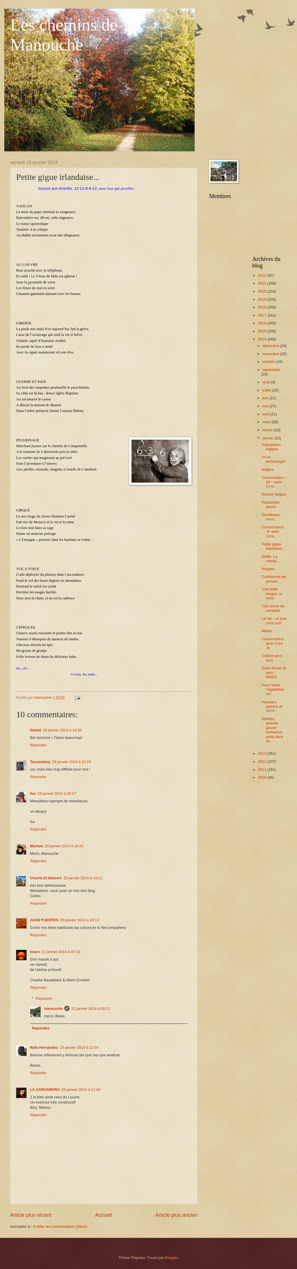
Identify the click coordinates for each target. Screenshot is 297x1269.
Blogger (171, 1257)
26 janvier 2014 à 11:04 (80, 1089)
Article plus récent (30, 1215)
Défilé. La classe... (270, 558)
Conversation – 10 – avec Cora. (274, 482)
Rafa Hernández (44, 1047)
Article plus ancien (176, 1215)
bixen (35, 952)
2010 (262, 777)
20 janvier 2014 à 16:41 (64, 846)
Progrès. (269, 569)
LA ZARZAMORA (45, 1089)
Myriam (36, 846)
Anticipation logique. (271, 447)
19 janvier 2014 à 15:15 (71, 762)
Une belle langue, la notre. (272, 593)
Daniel (35, 730)
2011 (262, 769)
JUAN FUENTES (44, 920)
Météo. (267, 631)
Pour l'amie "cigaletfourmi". (273, 689)
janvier (268, 438)
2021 (262, 283)
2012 (262, 761)
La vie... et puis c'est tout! (274, 620)
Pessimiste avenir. (270, 504)
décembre (271, 346)
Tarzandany (40, 762)
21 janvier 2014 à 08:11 (90, 1008)
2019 (262, 299)
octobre (269, 361)
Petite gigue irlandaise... (273, 546)
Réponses (44, 998)
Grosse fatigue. (274, 494)
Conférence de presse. (274, 579)
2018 (262, 307)
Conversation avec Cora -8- (272, 643)
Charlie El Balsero (46, 878)
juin (265, 398)
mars (267, 422)
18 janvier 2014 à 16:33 (62, 730)
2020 (262, 291)
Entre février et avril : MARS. (274, 672)
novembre (271, 354)
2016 (262, 323)
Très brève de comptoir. (273, 608)
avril (266, 414)
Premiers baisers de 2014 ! (272, 706)
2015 (262, 331)
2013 (262, 753)
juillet (267, 390)
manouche (53, 1008)
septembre (271, 370)
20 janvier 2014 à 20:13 (79, 920)
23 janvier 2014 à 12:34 (79, 1047)
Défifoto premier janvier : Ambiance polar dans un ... (272, 730)
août (266, 382)
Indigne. (268, 469)
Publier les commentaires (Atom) (60, 1226)
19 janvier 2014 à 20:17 (56, 793)
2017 (262, 315)
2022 (262, 275)
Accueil (103, 1215)
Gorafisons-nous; (271, 517)
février (268, 430)
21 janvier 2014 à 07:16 (61, 952)
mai (265, 406)
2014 (262, 339)
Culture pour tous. (272, 658)
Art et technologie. (274, 459)
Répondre (38, 745)
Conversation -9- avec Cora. (272, 531)
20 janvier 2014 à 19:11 (82, 878)
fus (32, 793)
